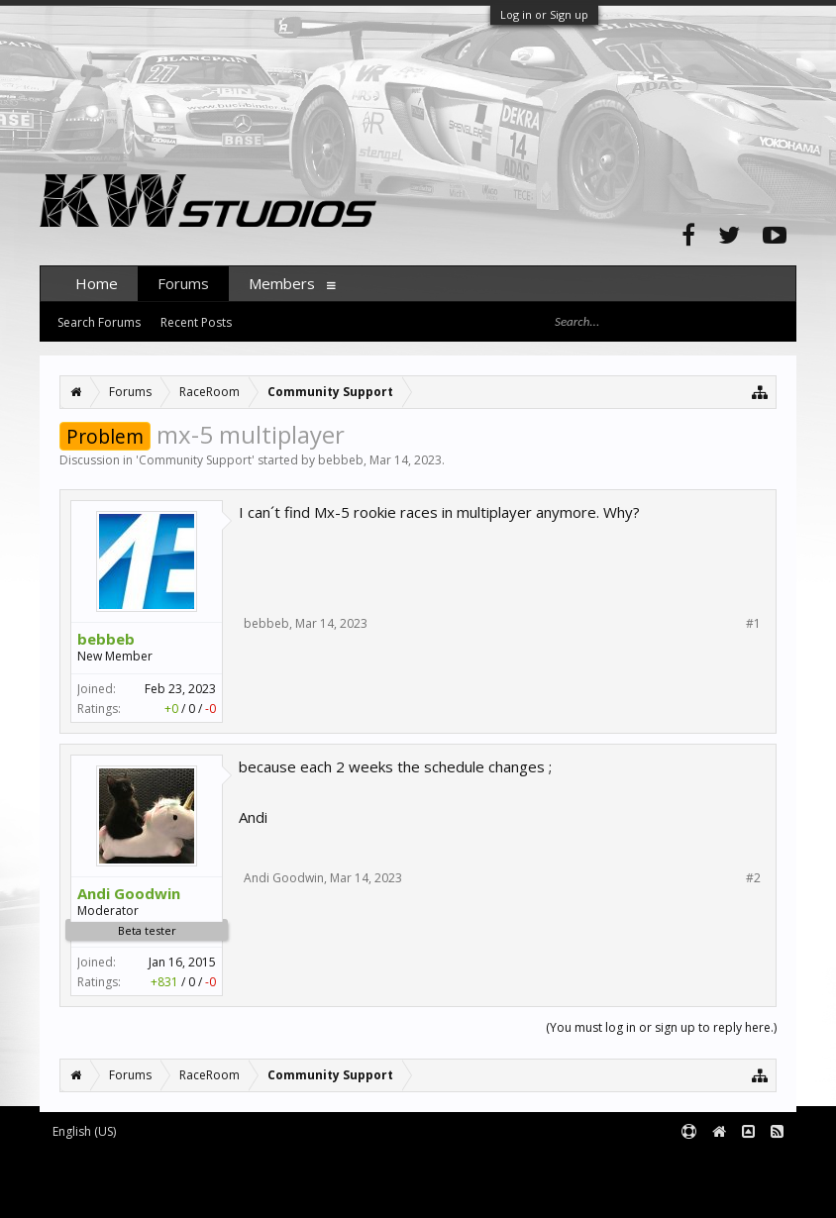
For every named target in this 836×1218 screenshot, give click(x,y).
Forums (183, 283)
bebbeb (341, 460)
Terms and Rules (746, 1164)
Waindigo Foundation (305, 1178)
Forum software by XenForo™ (204, 1164)
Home (96, 283)
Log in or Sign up (544, 14)
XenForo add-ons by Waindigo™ (127, 1178)
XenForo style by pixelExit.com (209, 1193)
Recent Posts (196, 322)
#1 (753, 624)
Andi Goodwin (128, 893)
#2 (753, 878)
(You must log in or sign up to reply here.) (661, 1027)
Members (282, 283)
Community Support (195, 460)
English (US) (84, 1131)
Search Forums (99, 322)
